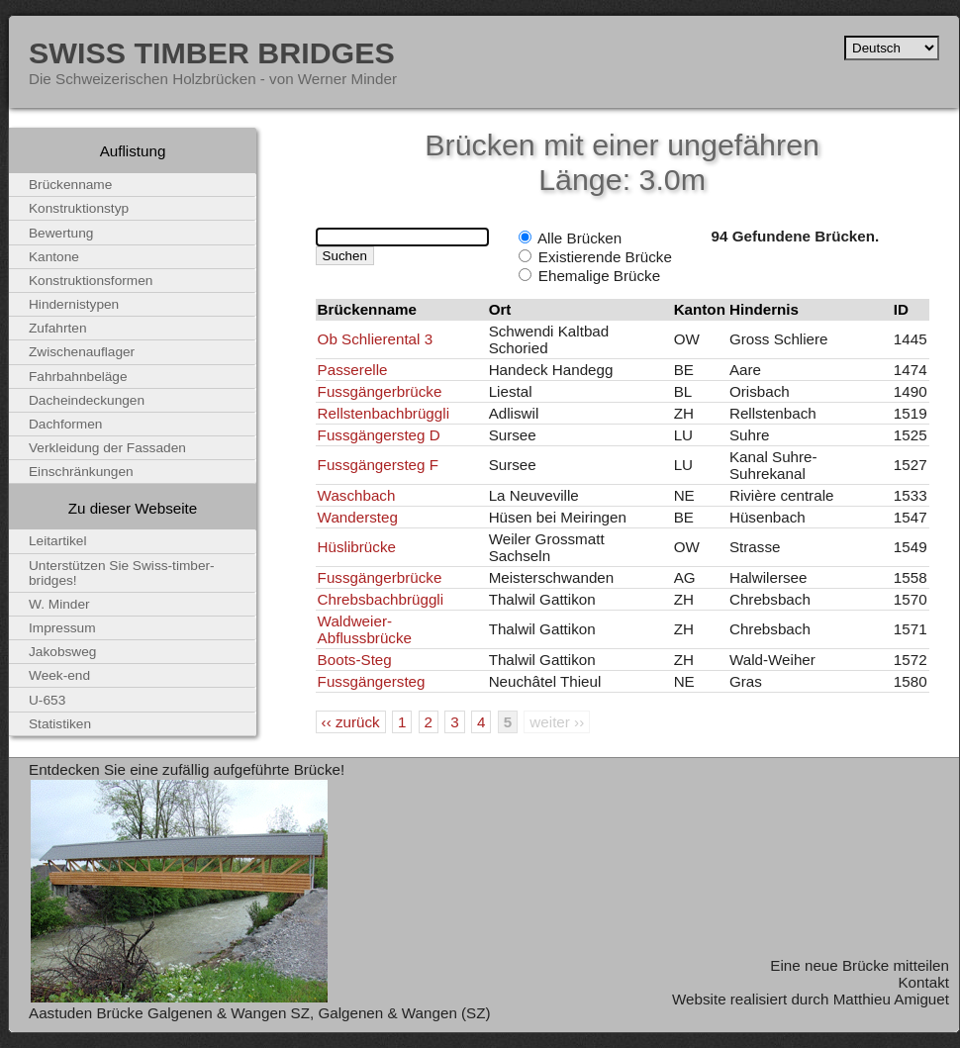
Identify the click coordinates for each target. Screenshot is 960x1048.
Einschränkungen (81, 471)
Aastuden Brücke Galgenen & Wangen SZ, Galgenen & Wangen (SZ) (260, 1012)
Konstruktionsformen (90, 280)
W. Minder (59, 604)
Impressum (62, 627)
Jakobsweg (62, 651)
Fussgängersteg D (379, 435)
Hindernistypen (74, 304)
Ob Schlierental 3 (375, 339)
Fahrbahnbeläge (78, 376)
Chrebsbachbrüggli (381, 599)
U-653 (47, 700)
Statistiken (60, 723)
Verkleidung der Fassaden (107, 447)
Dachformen (65, 424)
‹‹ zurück (351, 722)
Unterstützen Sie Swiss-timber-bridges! (122, 573)
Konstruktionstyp (79, 208)
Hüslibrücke (357, 546)
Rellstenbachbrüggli (383, 413)
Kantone (54, 256)
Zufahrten (58, 328)
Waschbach (357, 495)
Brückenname (70, 184)
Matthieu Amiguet (891, 999)
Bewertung (61, 233)
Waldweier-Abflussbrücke (365, 629)
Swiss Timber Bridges (212, 52)
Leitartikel (58, 540)
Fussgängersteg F (378, 464)
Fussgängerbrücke (380, 391)
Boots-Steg (355, 659)
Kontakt (923, 982)
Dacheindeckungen (86, 400)
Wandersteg (358, 517)
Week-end (59, 675)
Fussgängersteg (372, 681)
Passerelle (353, 369)
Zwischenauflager (82, 351)
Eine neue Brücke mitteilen (859, 965)
